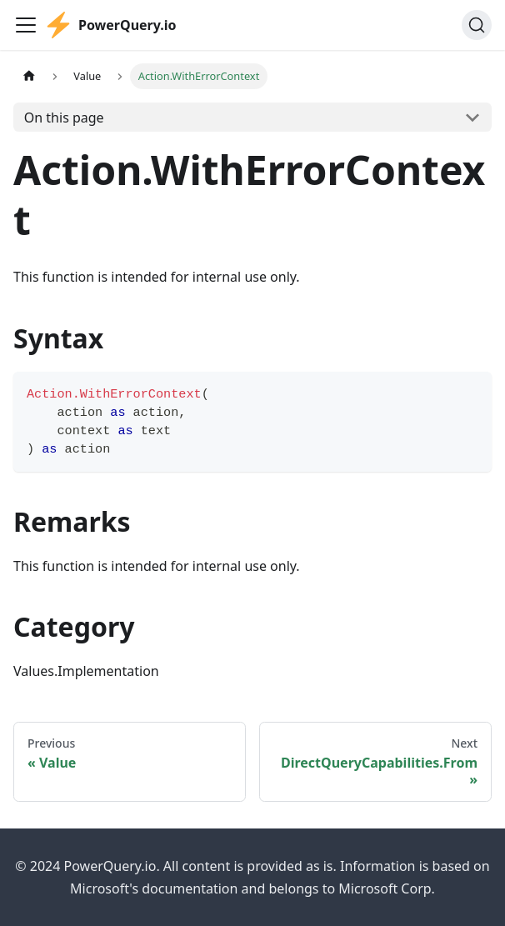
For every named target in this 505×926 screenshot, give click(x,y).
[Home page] (29, 76)
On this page (64, 117)
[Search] (477, 25)
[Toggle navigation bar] (25, 25)
